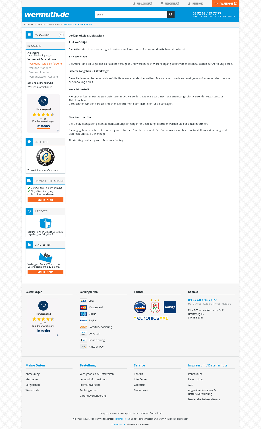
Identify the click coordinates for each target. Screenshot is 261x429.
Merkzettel (32, 379)
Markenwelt (141, 390)
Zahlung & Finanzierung (40, 83)
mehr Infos (45, 199)
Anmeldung (33, 374)
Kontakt (138, 374)
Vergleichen (33, 384)
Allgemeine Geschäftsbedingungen (40, 54)
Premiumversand (90, 384)
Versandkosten (122, 418)
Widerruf (139, 384)
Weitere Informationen (40, 87)
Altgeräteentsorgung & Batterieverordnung (202, 392)
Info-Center (141, 379)
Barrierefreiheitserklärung (204, 399)
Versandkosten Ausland (43, 76)
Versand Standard (40, 68)
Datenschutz (195, 379)
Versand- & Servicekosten (42, 59)
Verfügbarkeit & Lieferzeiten (46, 63)
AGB (190, 384)
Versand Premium (40, 72)
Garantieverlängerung (93, 395)
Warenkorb (32, 390)
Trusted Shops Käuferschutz (43, 170)
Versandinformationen (93, 379)
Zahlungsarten (89, 390)
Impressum (195, 374)
